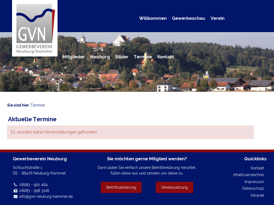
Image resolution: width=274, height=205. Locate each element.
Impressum (254, 181)
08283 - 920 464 (33, 184)
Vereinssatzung (174, 187)
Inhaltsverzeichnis (248, 174)
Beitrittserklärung (121, 187)
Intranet (257, 195)
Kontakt (257, 168)
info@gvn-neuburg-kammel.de (46, 196)
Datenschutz (253, 188)
